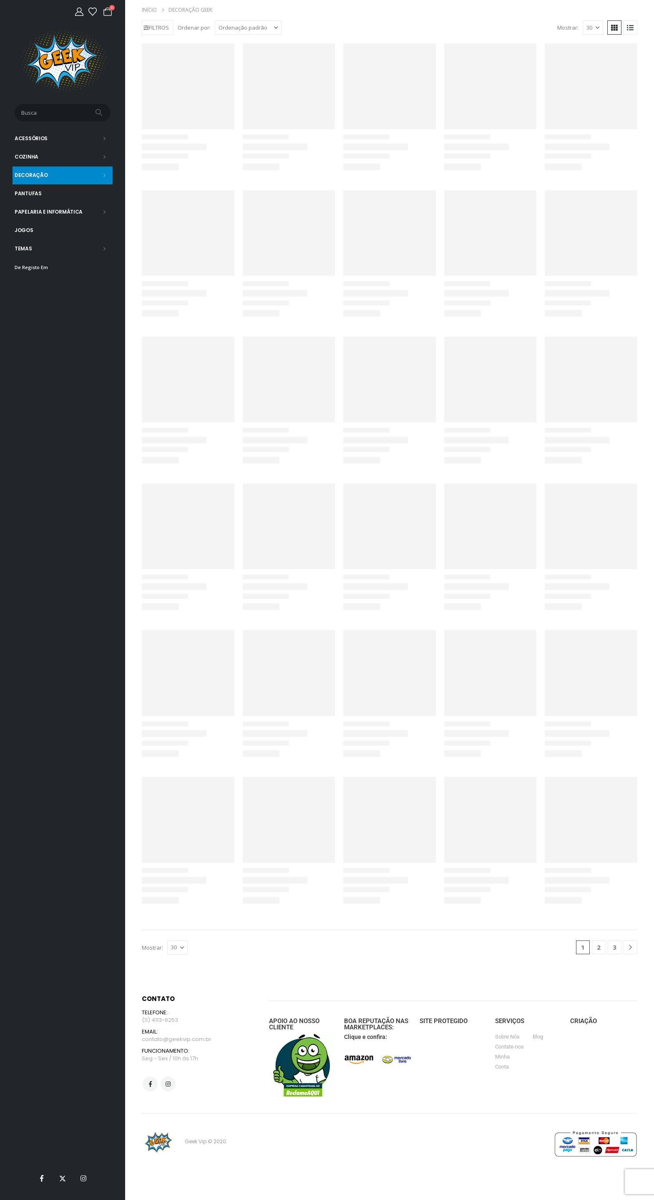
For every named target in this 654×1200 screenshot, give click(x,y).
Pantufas (28, 193)
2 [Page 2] (599, 947)
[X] (62, 1178)
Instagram (168, 1085)
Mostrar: (568, 27)
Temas (23, 248)
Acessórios (31, 138)
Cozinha (26, 156)
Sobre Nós (507, 1037)
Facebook (150, 1085)
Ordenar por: (194, 27)
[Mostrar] (593, 27)
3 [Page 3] (614, 947)
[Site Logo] (63, 60)
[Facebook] (41, 1178)
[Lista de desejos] (93, 12)
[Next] (630, 947)
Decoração (31, 175)
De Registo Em (31, 267)
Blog (538, 1037)
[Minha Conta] (79, 12)
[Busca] (100, 112)
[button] (158, 27)
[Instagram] (83, 1178)
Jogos (24, 230)
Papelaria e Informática (49, 211)
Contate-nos (509, 1047)
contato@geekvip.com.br (176, 1040)
